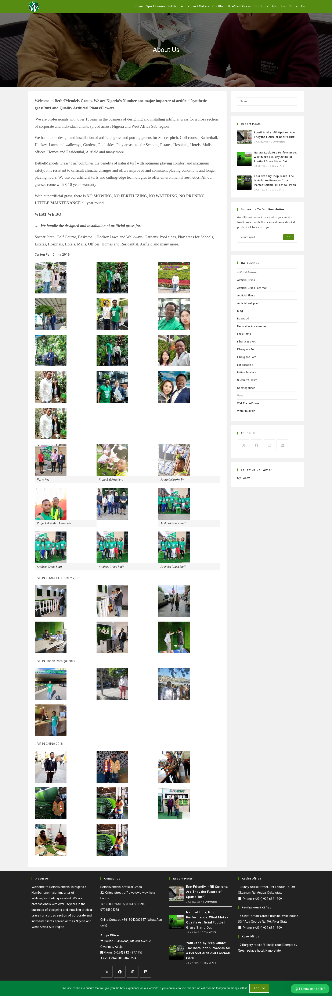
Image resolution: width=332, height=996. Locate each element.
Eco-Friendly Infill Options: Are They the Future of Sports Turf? (207, 894)
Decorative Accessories (251, 328)
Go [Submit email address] (288, 239)
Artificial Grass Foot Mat (252, 290)
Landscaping (245, 367)
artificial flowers (247, 274)
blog (240, 313)
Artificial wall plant (248, 305)
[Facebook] (256, 447)
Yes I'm (259, 988)
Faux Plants (244, 336)
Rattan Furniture (246, 374)
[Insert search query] (267, 103)
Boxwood (243, 320)
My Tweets (243, 480)
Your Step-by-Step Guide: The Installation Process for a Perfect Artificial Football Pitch (275, 183)
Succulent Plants (247, 382)
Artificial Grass (246, 282)
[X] (243, 447)
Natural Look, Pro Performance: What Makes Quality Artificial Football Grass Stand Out (275, 159)
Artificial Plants (246, 297)
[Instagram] (269, 447)
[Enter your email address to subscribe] (267, 239)
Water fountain (246, 413)
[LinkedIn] (282, 447)
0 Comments (278, 144)
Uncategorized (246, 390)
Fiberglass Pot (246, 351)
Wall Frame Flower (248, 405)
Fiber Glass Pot (246, 343)
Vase (240, 397)
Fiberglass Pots (246, 359)
